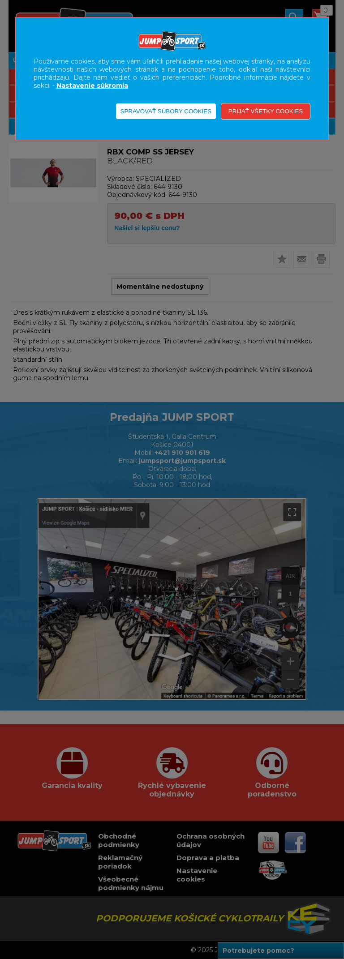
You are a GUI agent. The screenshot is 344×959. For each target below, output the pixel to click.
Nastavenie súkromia (92, 85)
